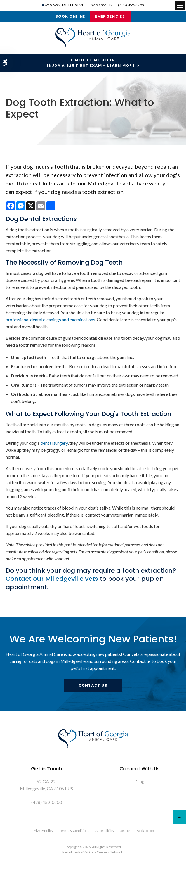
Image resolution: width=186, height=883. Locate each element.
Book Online (70, 16)
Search (125, 831)
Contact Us (93, 685)
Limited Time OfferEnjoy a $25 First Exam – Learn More (90, 62)
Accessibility (104, 831)
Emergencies (110, 16)
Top (179, 817)
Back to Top (145, 831)
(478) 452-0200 (131, 5)
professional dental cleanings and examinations (50, 319)
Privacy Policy (43, 831)
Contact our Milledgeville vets (52, 578)
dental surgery (54, 443)
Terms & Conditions (74, 831)
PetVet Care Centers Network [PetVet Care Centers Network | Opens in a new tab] (100, 852)
